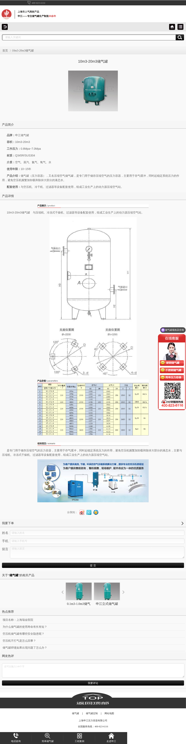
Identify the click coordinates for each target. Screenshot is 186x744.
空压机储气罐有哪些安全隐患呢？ (23, 633)
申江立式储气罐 (107, 593)
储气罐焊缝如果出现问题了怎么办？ (25, 647)
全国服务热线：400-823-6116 (93, 726)
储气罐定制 (92, 713)
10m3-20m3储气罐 (23, 50)
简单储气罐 (48, 738)
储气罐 (75, 713)
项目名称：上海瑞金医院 (18, 619)
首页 (5, 50)
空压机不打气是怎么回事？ (19, 640)
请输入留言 (97, 552)
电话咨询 (16, 738)
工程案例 (79, 738)
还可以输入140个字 (93, 670)
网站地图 (109, 713)
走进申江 (111, 738)
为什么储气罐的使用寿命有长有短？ (25, 626)
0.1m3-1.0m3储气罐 (79, 597)
